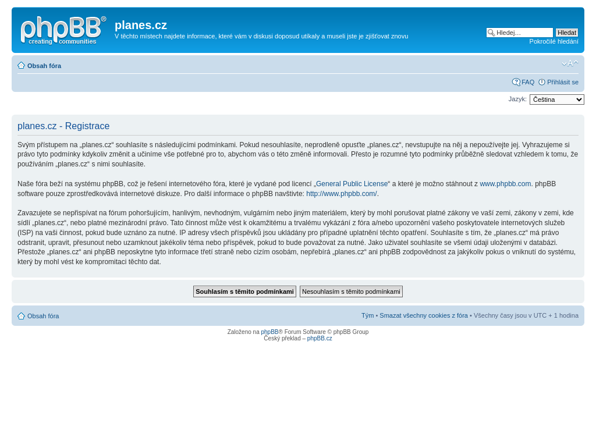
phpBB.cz (319, 338)
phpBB (269, 332)
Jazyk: (518, 98)
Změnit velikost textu (570, 63)
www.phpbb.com (505, 184)
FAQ (528, 82)
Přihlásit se (563, 82)
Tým (367, 315)
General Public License (352, 184)
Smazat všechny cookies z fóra (423, 315)
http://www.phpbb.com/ (341, 194)
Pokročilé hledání (554, 41)
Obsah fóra (44, 65)
